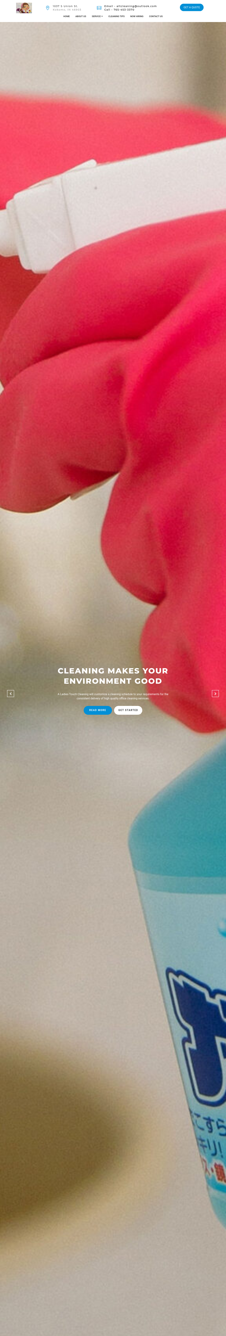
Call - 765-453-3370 (119, 9)
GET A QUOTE (192, 7)
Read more (97, 710)
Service (97, 16)
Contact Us (156, 16)
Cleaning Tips (116, 16)
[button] (10, 693)
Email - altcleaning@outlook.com (130, 6)
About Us (80, 16)
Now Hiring (137, 16)
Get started (128, 710)
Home (66, 16)
